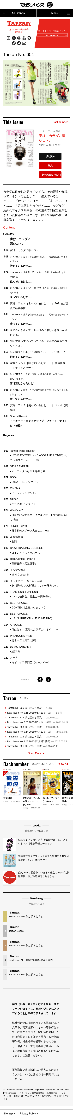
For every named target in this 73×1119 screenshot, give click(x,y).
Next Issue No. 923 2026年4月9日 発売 (37, 742)
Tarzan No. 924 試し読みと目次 (32, 718)
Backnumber (61, 123)
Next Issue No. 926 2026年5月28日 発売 (34, 714)
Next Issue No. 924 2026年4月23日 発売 (37, 733)
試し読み (50, 157)
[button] (26, 110)
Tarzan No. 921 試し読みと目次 (32, 747)
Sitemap (8, 1115)
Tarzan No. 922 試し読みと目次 (32, 737)
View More (36, 754)
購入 (50, 167)
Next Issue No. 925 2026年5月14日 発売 (37, 723)
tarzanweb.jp (55, 36)
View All (64, 765)
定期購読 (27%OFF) (51, 176)
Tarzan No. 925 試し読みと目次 (29, 709)
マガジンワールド (36, 5)
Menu (60, 13)
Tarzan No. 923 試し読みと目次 (32, 728)
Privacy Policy (28, 1115)
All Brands (14, 13)
